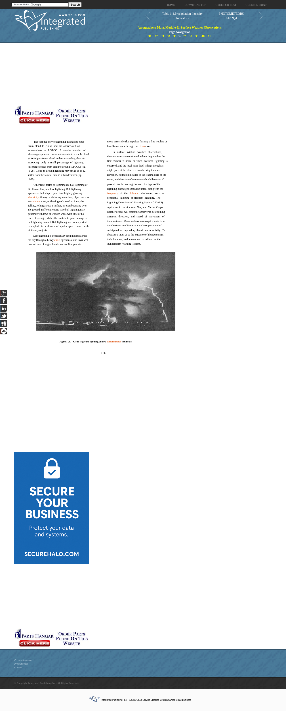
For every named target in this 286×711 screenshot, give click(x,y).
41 (209, 36)
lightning (134, 193)
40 (203, 36)
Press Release (21, 663)
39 (196, 36)
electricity (33, 197)
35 (175, 36)
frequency (112, 193)
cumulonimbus (114, 341)
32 (156, 36)
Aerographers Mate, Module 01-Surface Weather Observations (180, 27)
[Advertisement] (109, 74)
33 (162, 36)
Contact (18, 667)
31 (149, 36)
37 (184, 36)
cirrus (57, 240)
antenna (35, 201)
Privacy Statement (23, 660)
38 (190, 36)
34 (168, 36)
